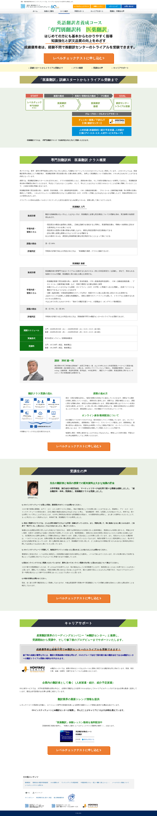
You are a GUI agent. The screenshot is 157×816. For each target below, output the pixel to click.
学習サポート (79, 11)
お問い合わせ (128, 6)
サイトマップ (37, 792)
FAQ (28, 792)
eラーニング (113, 6)
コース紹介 (64, 11)
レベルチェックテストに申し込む (78, 58)
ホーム (35, 11)
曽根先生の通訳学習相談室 (40, 782)
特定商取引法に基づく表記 (44, 797)
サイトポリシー (29, 797)
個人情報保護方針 (59, 797)
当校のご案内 (49, 11)
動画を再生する (89, 739)
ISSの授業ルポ (55, 782)
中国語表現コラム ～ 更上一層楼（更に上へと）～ (95, 782)
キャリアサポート (97, 11)
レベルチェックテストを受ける (34, 785)
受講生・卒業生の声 (117, 11)
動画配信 (27, 782)
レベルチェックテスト (81, 6)
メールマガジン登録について (120, 782)
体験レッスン (98, 6)
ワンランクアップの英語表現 (69, 782)
